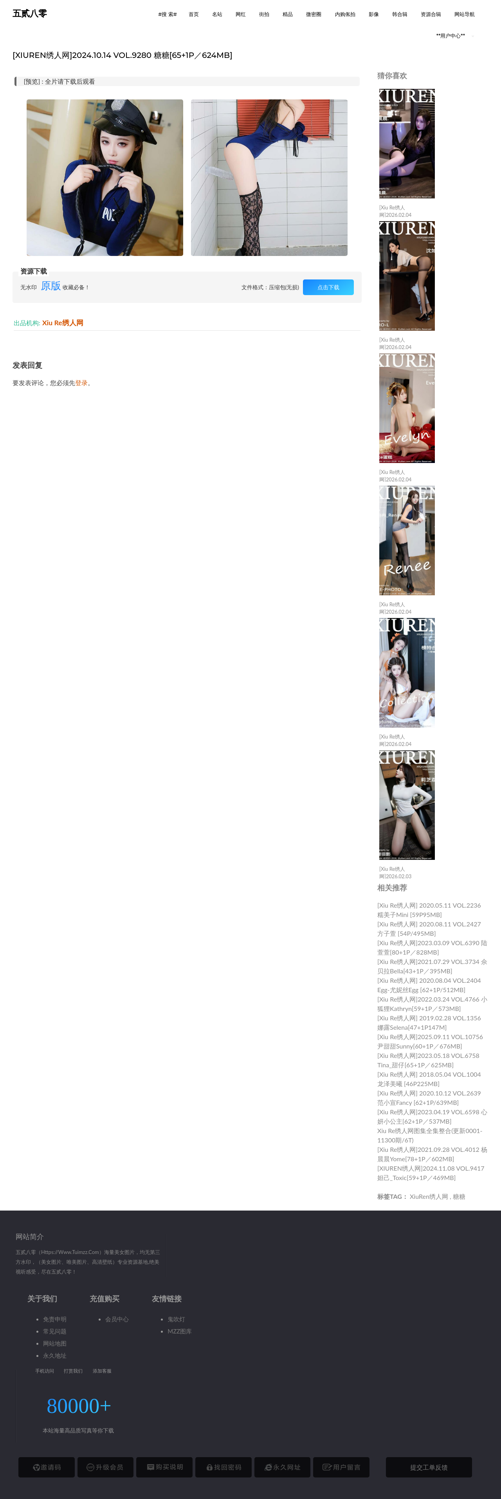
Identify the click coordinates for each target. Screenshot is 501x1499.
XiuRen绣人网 (429, 1196)
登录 (81, 382)
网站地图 (55, 1343)
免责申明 (55, 1318)
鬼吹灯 (176, 1318)
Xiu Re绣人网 (62, 323)
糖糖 (459, 1196)
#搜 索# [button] (167, 14)
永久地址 (55, 1355)
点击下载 (328, 287)
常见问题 (55, 1331)
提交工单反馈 (429, 1467)
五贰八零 (30, 13)
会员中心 (117, 1318)
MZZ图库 (180, 1331)
